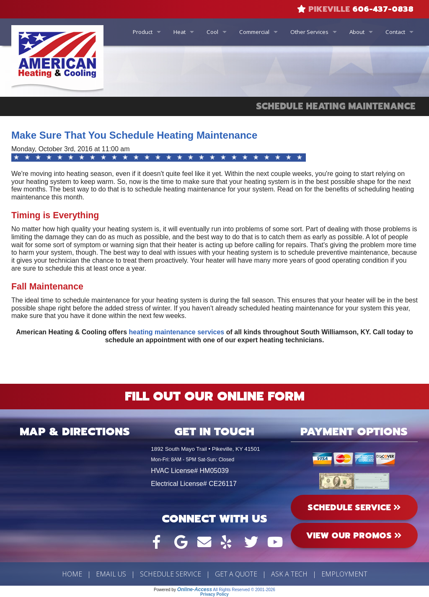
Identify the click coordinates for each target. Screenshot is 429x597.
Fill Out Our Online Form (215, 396)
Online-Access (194, 589)
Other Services (309, 32)
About (356, 32)
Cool (212, 32)
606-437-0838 (382, 9)
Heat (179, 32)
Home (72, 574)
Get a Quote (236, 574)
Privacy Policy (214, 594)
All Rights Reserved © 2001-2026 (244, 589)
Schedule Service (170, 574)
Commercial (254, 32)
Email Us (111, 574)
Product (142, 32)
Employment (344, 574)
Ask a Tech (289, 574)
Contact (395, 32)
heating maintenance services (177, 332)
